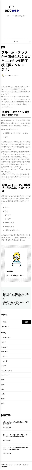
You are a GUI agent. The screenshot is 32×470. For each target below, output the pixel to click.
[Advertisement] (16, 28)
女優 (2, 385)
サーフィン (5, 351)
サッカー (4, 347)
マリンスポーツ (6, 370)
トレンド (4, 361)
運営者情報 (4, 466)
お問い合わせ (25, 464)
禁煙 (3, 47)
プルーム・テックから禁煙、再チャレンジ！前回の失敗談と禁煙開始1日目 (15, 435)
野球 (2, 399)
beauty (3, 333)
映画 (2, 389)
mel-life (7, 75)
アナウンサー (5, 337)
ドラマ (3, 366)
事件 (2, 380)
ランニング (5, 375)
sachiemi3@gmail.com (15, 275)
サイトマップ (17, 464)
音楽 (2, 404)
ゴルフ (3, 342)
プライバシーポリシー (7, 464)
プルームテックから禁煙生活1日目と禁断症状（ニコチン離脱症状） (15, 448)
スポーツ (4, 356)
